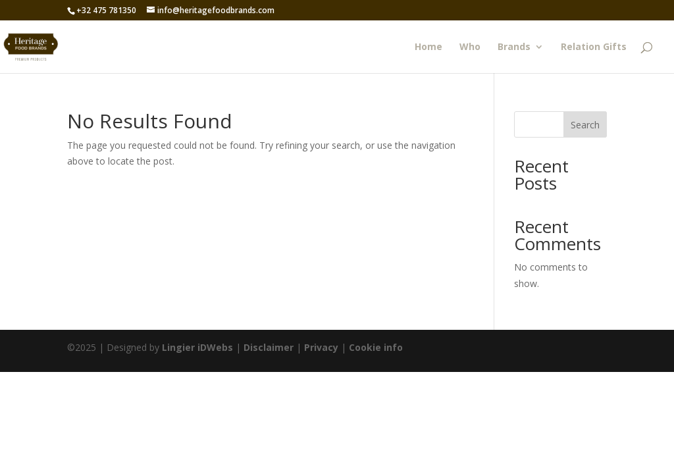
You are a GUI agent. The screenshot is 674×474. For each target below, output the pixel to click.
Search (585, 124)
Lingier (178, 347)
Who (469, 47)
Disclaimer (269, 347)
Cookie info (376, 347)
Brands (514, 47)
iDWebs (215, 347)
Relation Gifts (594, 47)
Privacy (321, 347)
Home (428, 47)
